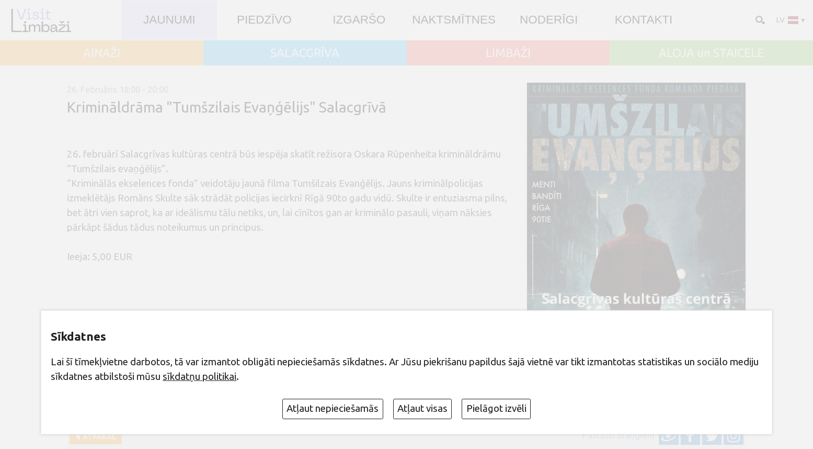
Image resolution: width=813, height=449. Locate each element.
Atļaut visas (422, 408)
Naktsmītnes (454, 20)
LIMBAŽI (508, 53)
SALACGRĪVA (304, 53)
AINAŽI (101, 53)
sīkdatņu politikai (199, 376)
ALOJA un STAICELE (711, 53)
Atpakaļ (97, 436)
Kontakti (644, 20)
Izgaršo (359, 20)
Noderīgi (549, 20)
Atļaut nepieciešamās (333, 408)
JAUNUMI (169, 20)
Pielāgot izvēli (496, 408)
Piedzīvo (264, 20)
